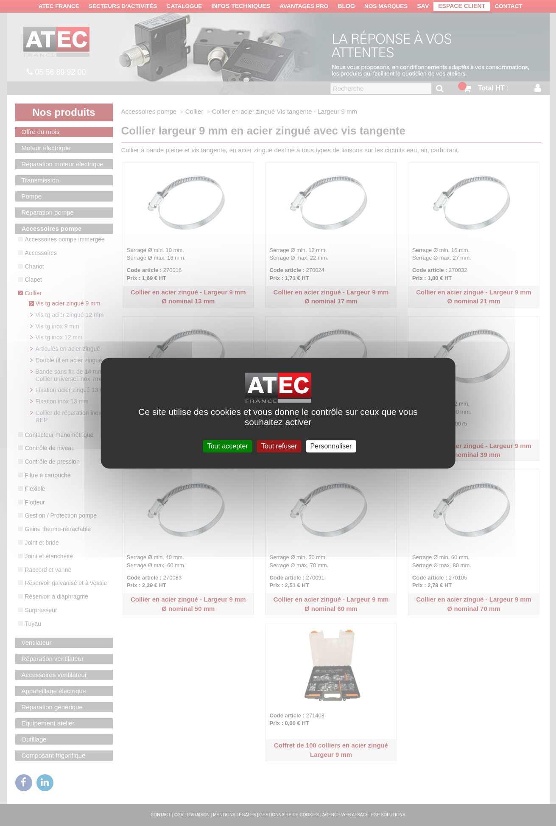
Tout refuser (279, 446)
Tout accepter (227, 446)
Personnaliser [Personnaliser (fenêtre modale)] (331, 446)
